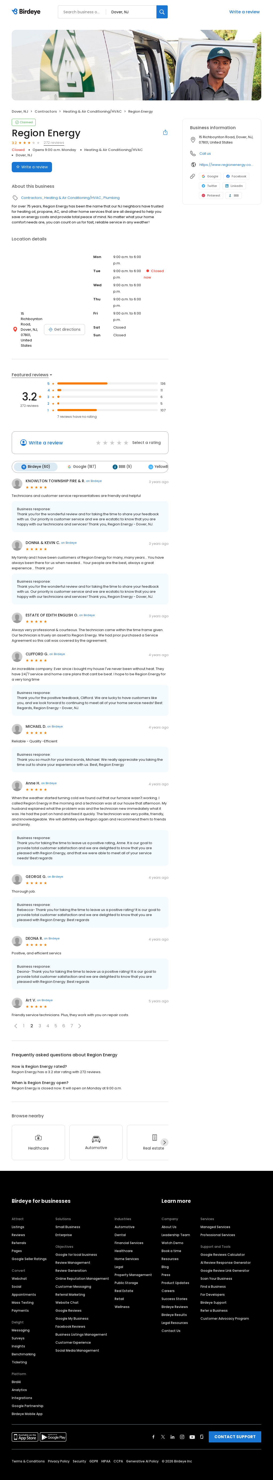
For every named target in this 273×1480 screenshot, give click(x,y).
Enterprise (63, 1225)
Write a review (244, 12)
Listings (18, 1217)
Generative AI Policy (142, 1452)
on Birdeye (94, 472)
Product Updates (175, 1273)
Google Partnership (27, 1396)
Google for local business (76, 1245)
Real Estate (124, 1281)
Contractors (46, 111)
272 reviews (54, 142)
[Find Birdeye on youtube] (192, 1427)
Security (79, 1452)
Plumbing (111, 197)
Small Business (67, 1217)
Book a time (171, 1241)
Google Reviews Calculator (222, 1245)
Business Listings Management (81, 1325)
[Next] (164, 1133)
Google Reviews (68, 1301)
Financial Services (129, 1233)
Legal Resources (175, 1313)
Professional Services (217, 1225)
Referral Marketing (70, 1285)
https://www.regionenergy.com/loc (226, 164)
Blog (165, 1257)
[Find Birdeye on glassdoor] (201, 1427)
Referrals (19, 1233)
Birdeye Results (174, 1305)
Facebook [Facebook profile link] (236, 176)
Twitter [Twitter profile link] (209, 186)
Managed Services (215, 1217)
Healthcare (124, 1241)
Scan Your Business (216, 1269)
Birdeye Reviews (175, 1297)
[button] (15, 1016)
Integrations (22, 1388)
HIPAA (105, 1452)
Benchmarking (23, 1345)
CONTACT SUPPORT (235, 1427)
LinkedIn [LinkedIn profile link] (234, 186)
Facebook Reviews (70, 1317)
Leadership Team (176, 1225)
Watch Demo (172, 1233)
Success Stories (174, 1289)
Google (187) (79, 458)
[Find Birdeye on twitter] (163, 1427)
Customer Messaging (73, 1277)
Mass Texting (23, 1293)
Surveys (18, 1329)
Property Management (133, 1265)
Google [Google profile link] (210, 176)
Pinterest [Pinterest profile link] (211, 195)
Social (16, 1277)
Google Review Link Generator (224, 1261)
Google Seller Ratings (29, 1249)
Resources (170, 1249)
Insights (18, 1337)
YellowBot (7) (159, 458)
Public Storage (126, 1273)
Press (166, 1265)
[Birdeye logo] (27, 12)
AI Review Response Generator (225, 1253)
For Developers (212, 1285)
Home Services (127, 1249)
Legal (119, 1257)
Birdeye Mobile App (27, 1404)
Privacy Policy (59, 1452)
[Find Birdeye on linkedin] (172, 1427)
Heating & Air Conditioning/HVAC (92, 111)
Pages (17, 1241)
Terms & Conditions (28, 1452)
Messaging (21, 1321)
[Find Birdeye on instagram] (182, 1427)
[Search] (162, 11)
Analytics (19, 1380)
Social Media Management (77, 1341)
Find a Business (213, 1277)
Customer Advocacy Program (224, 1309)
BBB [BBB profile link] (233, 195)
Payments (20, 1301)
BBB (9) (119, 458)
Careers (168, 1281)
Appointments (24, 1285)
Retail (119, 1289)
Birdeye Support (213, 1293)
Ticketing (19, 1353)
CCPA (118, 1452)
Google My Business (72, 1309)
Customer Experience (73, 1333)
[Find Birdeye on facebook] (153, 1427)
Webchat (19, 1269)
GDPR (93, 1452)
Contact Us (171, 1321)
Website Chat (67, 1293)
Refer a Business (214, 1301)
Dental (120, 1225)
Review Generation (71, 1261)
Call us (205, 153)
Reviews (18, 1225)
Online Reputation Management (82, 1269)
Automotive (125, 1217)
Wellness (122, 1297)
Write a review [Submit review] (32, 167)
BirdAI (16, 1372)
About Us (169, 1217)
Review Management (72, 1253)
